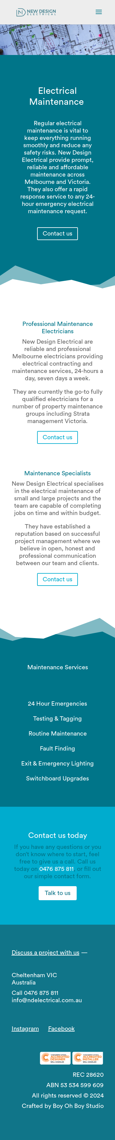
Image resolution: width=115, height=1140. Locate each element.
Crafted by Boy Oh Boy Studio (63, 1106)
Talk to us (58, 893)
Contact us (57, 234)
